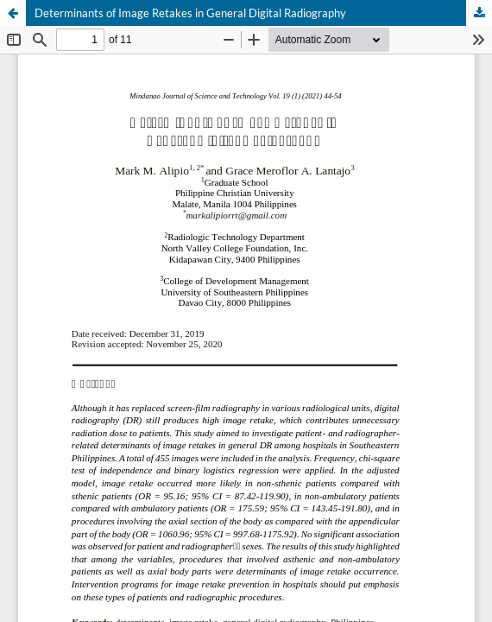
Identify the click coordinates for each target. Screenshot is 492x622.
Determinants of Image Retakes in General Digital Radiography (190, 13)
